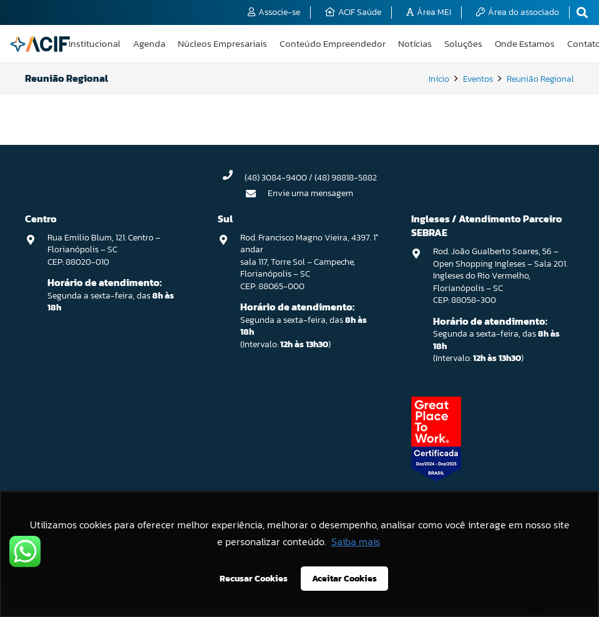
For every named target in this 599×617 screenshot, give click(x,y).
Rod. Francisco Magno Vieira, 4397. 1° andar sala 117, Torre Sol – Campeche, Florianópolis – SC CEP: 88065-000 (309, 262)
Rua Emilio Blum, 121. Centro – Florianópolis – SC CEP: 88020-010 (103, 250)
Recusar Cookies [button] (254, 578)
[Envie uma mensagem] (257, 194)
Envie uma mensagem (310, 193)
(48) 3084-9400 (276, 177)
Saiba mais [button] (355, 541)
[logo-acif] (40, 44)
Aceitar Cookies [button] (344, 578)
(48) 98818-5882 (345, 177)
